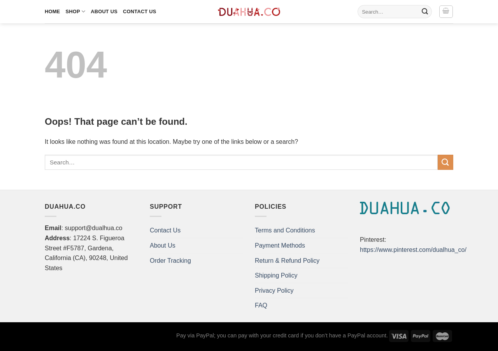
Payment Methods (280, 245)
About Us (104, 11)
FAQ (261, 305)
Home (52, 11)
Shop (75, 11)
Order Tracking (170, 260)
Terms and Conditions (285, 230)
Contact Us (139, 11)
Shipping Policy (276, 275)
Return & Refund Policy (287, 260)
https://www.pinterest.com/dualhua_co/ (413, 249)
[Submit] (424, 11)
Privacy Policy (274, 290)
